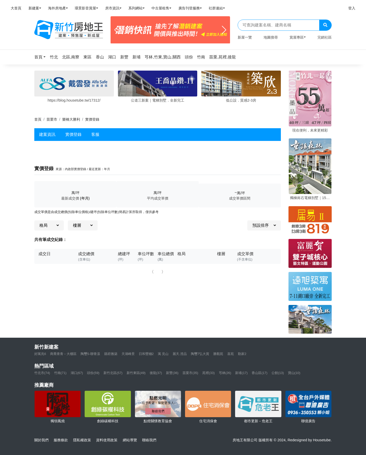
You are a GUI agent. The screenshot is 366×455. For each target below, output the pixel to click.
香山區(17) (259, 373)
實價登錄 (73, 134)
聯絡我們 (149, 440)
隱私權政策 (82, 440)
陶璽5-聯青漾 (90, 354)
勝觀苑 (218, 354)
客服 (95, 134)
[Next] (224, 30)
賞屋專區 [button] (296, 37)
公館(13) (277, 373)
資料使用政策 (106, 440)
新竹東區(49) (136, 373)
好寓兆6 (40, 354)
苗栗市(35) (190, 373)
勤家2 (242, 354)
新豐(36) (172, 373)
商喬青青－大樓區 (63, 354)
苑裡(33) (208, 373)
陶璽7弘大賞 (200, 354)
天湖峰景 (128, 354)
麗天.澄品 (180, 354)
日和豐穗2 (146, 354)
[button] (41, 57)
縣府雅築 (110, 354)
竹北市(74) (42, 373)
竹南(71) (60, 373)
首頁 (37, 119)
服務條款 (61, 440)
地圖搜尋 (271, 37)
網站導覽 (130, 440)
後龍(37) (156, 373)
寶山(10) (294, 373)
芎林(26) (225, 373)
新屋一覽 (245, 37)
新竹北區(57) (113, 373)
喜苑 (230, 354)
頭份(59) (93, 373)
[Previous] (116, 30)
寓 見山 (163, 354)
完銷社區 (324, 37)
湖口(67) (77, 373)
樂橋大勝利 (71, 119)
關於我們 (41, 440)
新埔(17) (241, 373)
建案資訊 (47, 134)
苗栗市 (52, 119)
